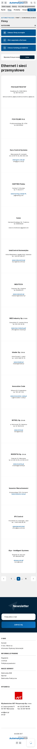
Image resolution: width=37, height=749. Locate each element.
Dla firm (31, 10)
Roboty (14, 6)
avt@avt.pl (5, 712)
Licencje (4, 661)
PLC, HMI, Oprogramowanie (26, 6)
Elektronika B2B (6, 673)
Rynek (3, 10)
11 (25, 579)
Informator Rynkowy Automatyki (12, 648)
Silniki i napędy (6, 6)
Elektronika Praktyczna (9, 678)
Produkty (17, 10)
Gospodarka (26, 10)
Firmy (9, 10)
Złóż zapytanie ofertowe (14, 40)
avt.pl (3, 715)
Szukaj (27, 57)
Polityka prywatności (8, 663)
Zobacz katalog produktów (15, 48)
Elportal (3, 676)
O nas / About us (6, 646)
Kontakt (4, 643)
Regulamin (4, 658)
